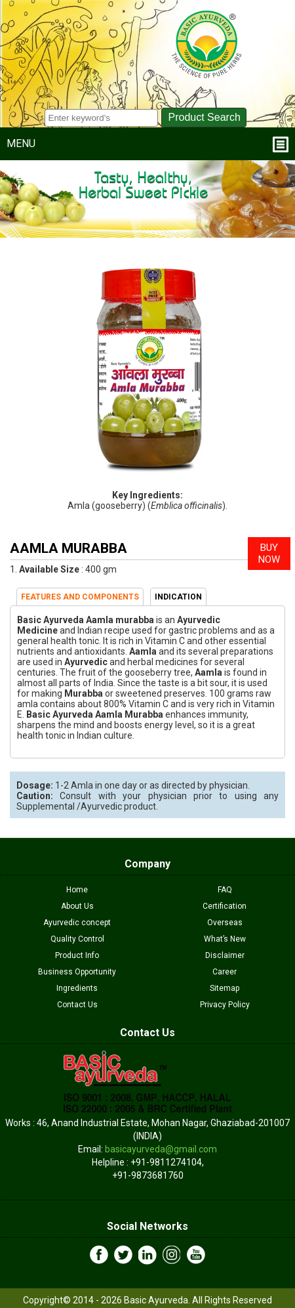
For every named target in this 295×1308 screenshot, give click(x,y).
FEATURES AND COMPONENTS (80, 596)
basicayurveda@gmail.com (161, 1149)
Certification (224, 906)
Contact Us (77, 1004)
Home (77, 889)
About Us (77, 906)
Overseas (225, 922)
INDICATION (178, 596)
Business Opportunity (77, 971)
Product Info (77, 955)
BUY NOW (269, 553)
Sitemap (224, 988)
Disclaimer (225, 955)
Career (224, 971)
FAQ (225, 889)
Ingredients (77, 988)
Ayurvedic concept (77, 922)
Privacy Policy (225, 1004)
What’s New (225, 939)
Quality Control (77, 939)
